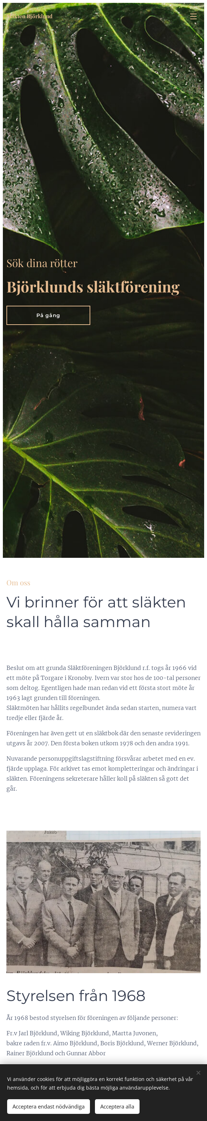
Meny (193, 16)
